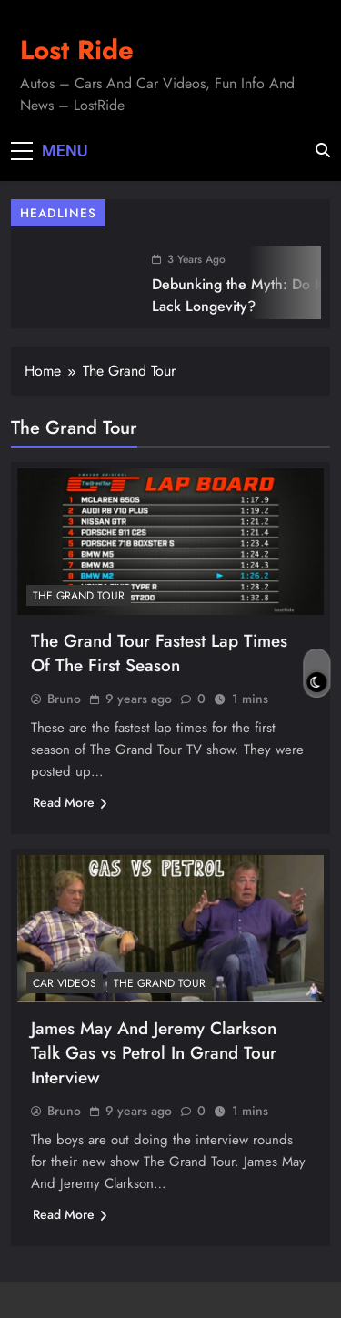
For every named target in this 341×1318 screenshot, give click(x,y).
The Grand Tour (79, 596)
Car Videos (64, 983)
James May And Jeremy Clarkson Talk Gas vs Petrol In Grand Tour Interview (153, 1053)
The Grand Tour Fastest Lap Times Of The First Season (159, 653)
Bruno (64, 698)
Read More (70, 802)
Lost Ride (77, 50)
